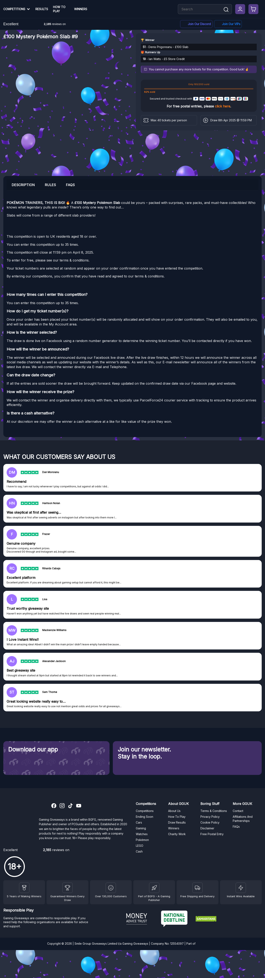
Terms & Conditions (213, 811)
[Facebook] (228, 24)
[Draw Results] (111, 888)
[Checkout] (253, 9)
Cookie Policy (209, 822)
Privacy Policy (210, 816)
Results (41, 9)
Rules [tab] (50, 185)
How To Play (59, 9)
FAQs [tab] (70, 185)
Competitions (14, 9)
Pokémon (142, 840)
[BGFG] (154, 888)
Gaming (141, 828)
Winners (80, 9)
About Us (174, 811)
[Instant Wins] (241, 888)
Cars (139, 822)
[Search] (226, 9)
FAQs (236, 826)
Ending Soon (144, 816)
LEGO (139, 845)
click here (222, 106)
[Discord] (196, 24)
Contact (238, 811)
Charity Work (177, 834)
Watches (142, 834)
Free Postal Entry (212, 834)
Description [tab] (23, 185)
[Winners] (24, 888)
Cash (139, 851)
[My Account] (240, 9)
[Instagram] (62, 806)
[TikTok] (70, 806)
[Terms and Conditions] (197, 888)
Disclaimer (207, 828)
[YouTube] (78, 806)
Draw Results (177, 822)
